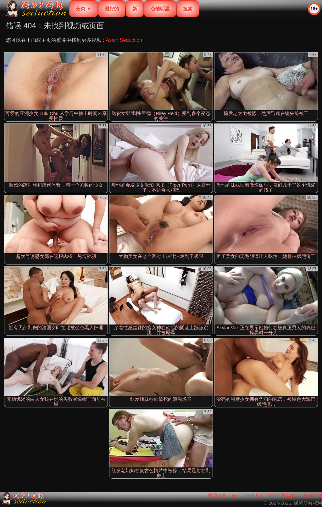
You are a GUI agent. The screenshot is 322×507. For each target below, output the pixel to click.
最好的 (112, 8)
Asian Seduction (124, 40)
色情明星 (160, 8)
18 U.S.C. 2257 (260, 495)
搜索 (187, 8)
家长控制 (312, 495)
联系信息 (217, 495)
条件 (236, 495)
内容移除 (289, 495)
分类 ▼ (83, 8)
